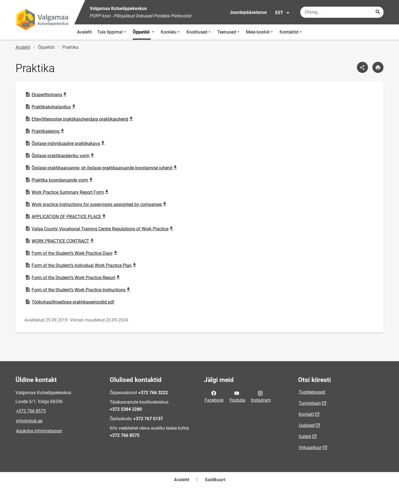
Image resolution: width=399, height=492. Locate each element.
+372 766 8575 (31, 411)
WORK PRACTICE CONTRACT (60, 241)
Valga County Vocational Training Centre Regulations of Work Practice (100, 228)
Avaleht (84, 32)
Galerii (305, 436)
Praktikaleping (46, 131)
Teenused (229, 32)
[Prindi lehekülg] (377, 67)
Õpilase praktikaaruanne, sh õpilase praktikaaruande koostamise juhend (102, 167)
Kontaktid (291, 32)
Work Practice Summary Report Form (68, 192)
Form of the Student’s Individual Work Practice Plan (81, 265)
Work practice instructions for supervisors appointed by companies (96, 204)
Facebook (214, 396)
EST (282, 12)
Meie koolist (260, 32)
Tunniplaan (310, 403)
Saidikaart (215, 479)
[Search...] (378, 12)
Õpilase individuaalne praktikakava (66, 143)
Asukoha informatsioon (39, 431)
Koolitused (199, 32)
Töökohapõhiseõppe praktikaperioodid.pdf (69, 302)
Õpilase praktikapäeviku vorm (60, 155)
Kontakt (306, 414)
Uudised (306, 425)
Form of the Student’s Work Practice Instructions (78, 289)
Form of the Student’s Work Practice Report (73, 277)
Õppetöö (144, 32)
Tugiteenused (312, 392)
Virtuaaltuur (310, 447)
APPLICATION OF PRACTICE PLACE (66, 216)
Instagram (261, 396)
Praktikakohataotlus (51, 106)
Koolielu (171, 32)
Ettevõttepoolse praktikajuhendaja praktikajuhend (80, 119)
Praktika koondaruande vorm (60, 180)
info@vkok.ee (29, 421)
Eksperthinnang (47, 94)
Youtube (237, 396)
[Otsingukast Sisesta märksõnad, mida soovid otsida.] (341, 12)
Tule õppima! (112, 32)
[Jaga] (362, 67)
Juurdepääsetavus (248, 12)
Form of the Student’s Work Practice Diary (72, 253)
